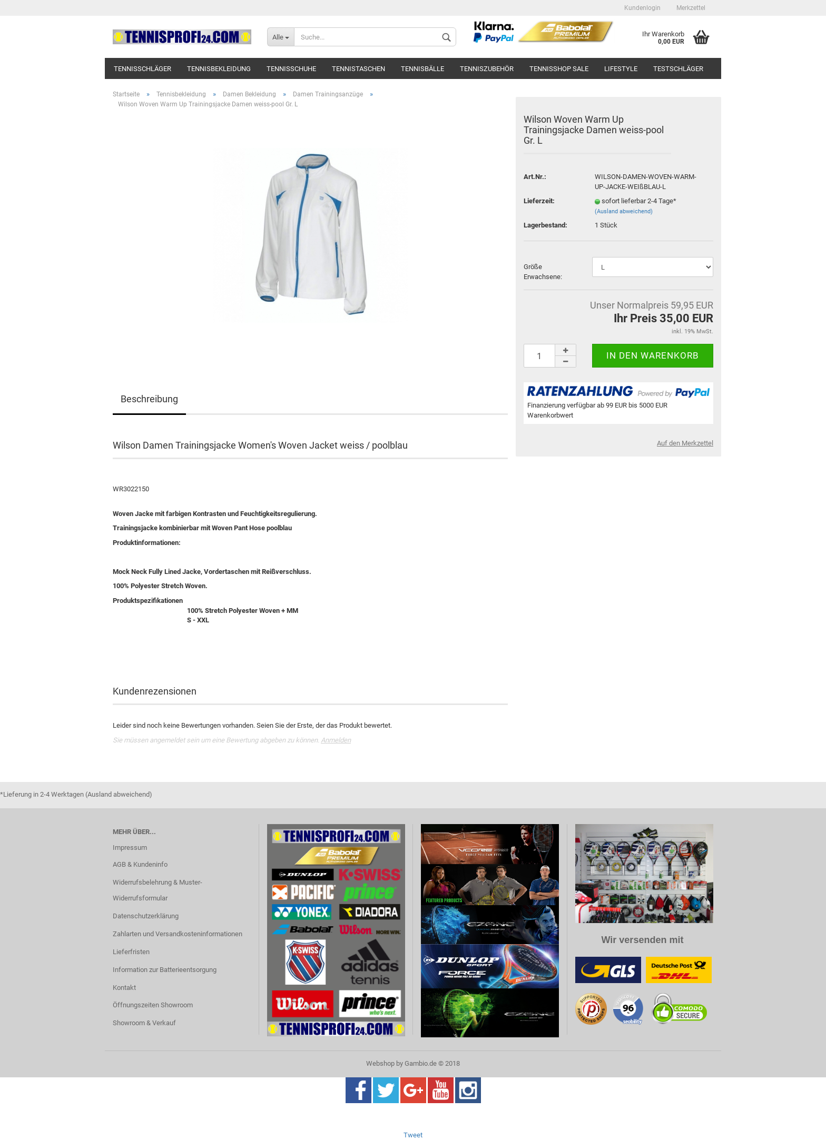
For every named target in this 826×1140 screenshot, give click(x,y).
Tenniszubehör (487, 69)
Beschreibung (149, 398)
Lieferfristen (131, 952)
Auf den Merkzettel (685, 443)
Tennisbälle (422, 69)
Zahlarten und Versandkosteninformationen (177, 934)
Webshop (380, 1063)
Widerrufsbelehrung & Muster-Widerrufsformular (157, 890)
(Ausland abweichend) (624, 211)
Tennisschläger (142, 69)
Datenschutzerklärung (146, 916)
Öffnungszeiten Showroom (153, 1005)
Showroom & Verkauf (144, 1023)
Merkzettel (690, 8)
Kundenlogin (642, 8)
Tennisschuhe (291, 69)
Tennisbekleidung (219, 69)
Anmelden (336, 740)
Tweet (413, 1135)
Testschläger (678, 69)
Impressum (130, 847)
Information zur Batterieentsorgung (165, 970)
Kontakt (124, 988)
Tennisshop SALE (558, 69)
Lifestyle (620, 69)
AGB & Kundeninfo (140, 864)
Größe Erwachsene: (543, 272)
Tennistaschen (358, 69)
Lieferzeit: (539, 201)
